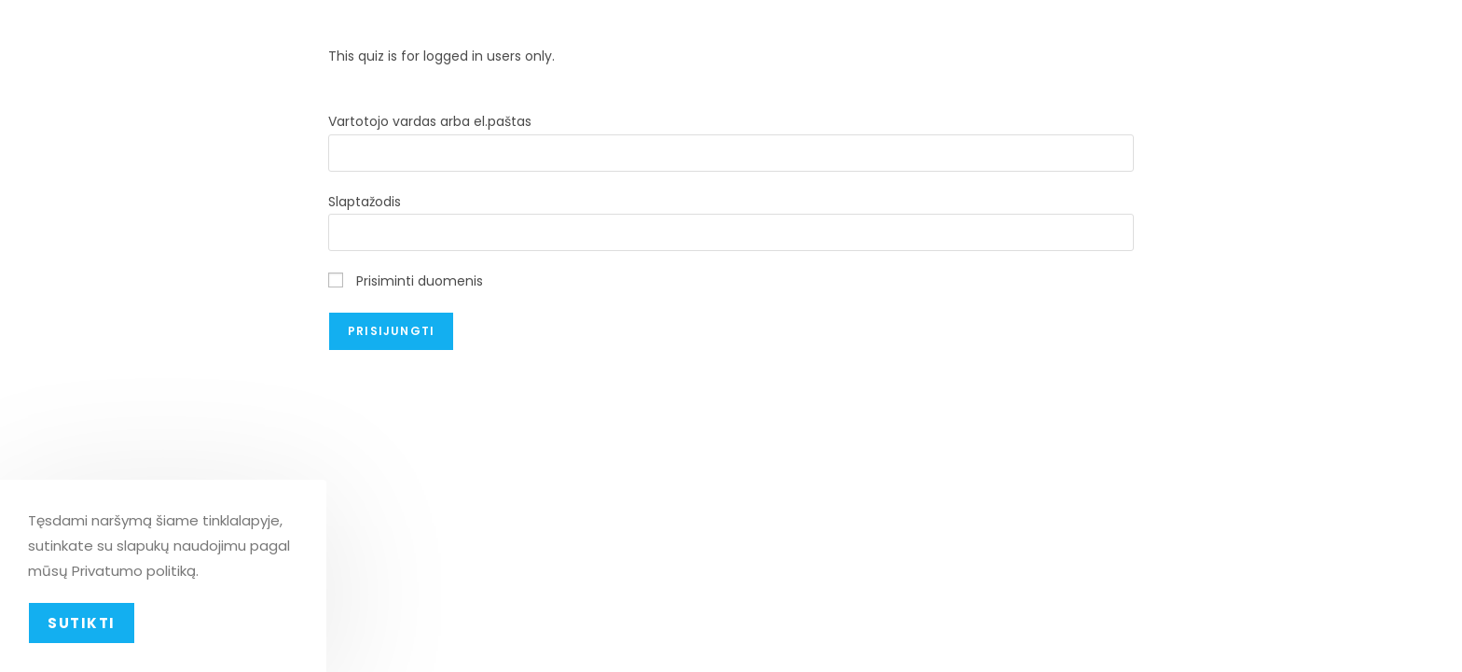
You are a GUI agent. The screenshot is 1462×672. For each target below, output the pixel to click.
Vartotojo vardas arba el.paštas (429, 121)
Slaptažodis (364, 201)
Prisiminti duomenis (405, 281)
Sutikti (82, 623)
